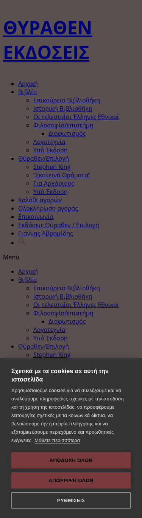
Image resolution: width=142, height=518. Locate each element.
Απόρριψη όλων (71, 480)
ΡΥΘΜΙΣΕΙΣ (71, 500)
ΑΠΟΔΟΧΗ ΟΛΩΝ (70, 460)
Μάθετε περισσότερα (57, 440)
